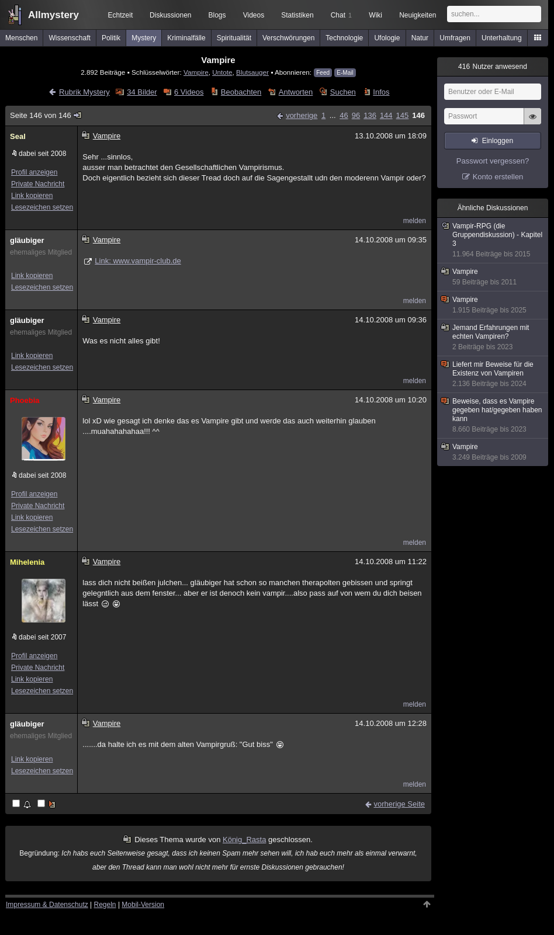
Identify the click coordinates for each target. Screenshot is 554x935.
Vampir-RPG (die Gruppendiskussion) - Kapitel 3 (493, 240)
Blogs (217, 15)
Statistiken (297, 15)
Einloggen (497, 141)
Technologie (344, 38)
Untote (222, 72)
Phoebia (25, 400)
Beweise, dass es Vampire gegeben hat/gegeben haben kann (493, 415)
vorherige (301, 115)
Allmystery (53, 14)
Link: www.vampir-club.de (138, 260)
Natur (419, 38)
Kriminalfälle (186, 38)
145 (402, 115)
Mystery (143, 38)
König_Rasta (244, 839)
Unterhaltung (502, 38)
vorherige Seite (399, 804)
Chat (341, 15)
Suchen (343, 92)
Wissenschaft (69, 38)
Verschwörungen (288, 38)
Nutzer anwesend (492, 66)
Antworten (296, 92)
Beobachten (241, 92)
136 (369, 115)
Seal (18, 136)
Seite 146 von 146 (46, 115)
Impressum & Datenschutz (47, 905)
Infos (381, 92)
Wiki (375, 15)
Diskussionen (170, 15)
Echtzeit (120, 15)
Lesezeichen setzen (42, 207)
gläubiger (27, 240)
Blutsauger (252, 72)
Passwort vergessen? (492, 161)
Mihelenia (27, 562)
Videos (253, 15)
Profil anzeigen (34, 172)
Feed (323, 72)
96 (356, 115)
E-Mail (345, 72)
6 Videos (188, 92)
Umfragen (454, 38)
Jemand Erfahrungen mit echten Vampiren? (493, 338)
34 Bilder (142, 92)
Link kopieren (32, 196)
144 (386, 115)
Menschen (21, 38)
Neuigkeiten (417, 15)
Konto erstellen (498, 176)
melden (414, 221)
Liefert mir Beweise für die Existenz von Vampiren (493, 374)
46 (344, 115)
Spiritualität (234, 38)
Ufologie (387, 38)
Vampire (196, 72)
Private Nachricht (37, 184)
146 (418, 115)
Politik (111, 38)
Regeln (105, 905)
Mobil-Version (143, 905)
